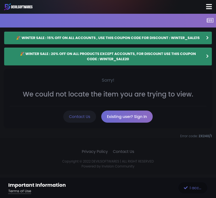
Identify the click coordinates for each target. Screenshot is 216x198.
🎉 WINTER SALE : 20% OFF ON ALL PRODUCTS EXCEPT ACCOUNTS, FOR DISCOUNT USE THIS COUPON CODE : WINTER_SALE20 (108, 56)
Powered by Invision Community (107, 166)
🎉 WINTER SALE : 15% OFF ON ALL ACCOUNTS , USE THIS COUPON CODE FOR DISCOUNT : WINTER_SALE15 (107, 37)
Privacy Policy (95, 151)
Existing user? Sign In (127, 116)
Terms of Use (19, 191)
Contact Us (79, 116)
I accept (194, 188)
